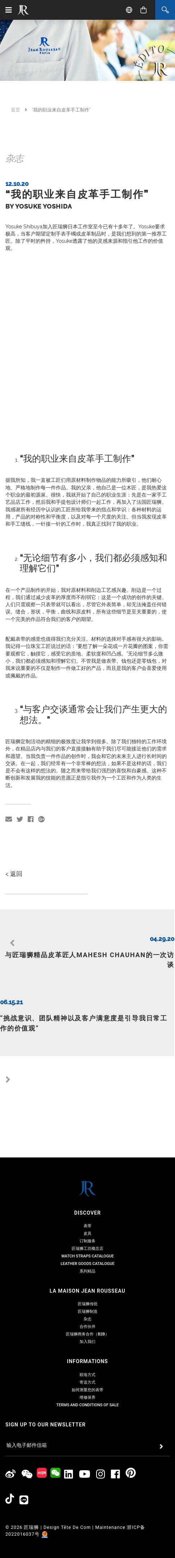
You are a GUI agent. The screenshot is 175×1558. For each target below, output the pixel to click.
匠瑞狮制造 (88, 1264)
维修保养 (87, 1350)
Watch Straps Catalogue (87, 1209)
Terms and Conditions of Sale (87, 1358)
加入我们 (87, 1295)
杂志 (87, 1272)
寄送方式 (87, 1335)
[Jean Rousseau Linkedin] (68, 1427)
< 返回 (13, 928)
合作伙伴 (87, 1280)
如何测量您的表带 (87, 1343)
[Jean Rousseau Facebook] (115, 1427)
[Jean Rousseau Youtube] (85, 1427)
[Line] (24, 1453)
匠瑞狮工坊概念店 (87, 1202)
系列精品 (87, 1224)
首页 (15, 110)
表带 (87, 1179)
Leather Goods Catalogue (87, 1217)
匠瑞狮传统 (88, 1257)
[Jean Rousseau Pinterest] (131, 1427)
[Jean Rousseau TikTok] (9, 1453)
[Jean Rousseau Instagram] (101, 1427)
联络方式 (87, 1328)
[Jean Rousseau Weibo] (10, 1427)
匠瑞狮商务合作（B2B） (87, 1287)
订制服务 (87, 1194)
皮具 (87, 1186)
